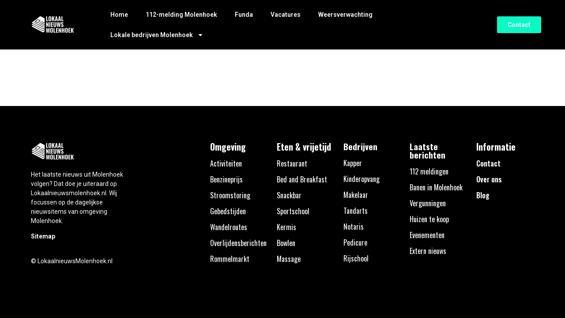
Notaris (353, 226)
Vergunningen (428, 203)
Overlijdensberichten (238, 243)
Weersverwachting (345, 14)
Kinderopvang (361, 179)
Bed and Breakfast (302, 179)
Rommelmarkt (229, 259)
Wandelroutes (228, 227)
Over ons (489, 179)
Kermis (286, 227)
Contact (488, 163)
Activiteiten (226, 163)
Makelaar (355, 194)
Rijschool (356, 258)
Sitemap (43, 236)
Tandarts (355, 210)
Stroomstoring (230, 195)
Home (119, 14)
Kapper (352, 163)
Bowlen (286, 243)
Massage (289, 259)
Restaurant (292, 163)
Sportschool (293, 211)
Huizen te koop (429, 219)
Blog (483, 195)
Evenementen (427, 235)
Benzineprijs (226, 179)
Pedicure (355, 242)
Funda (244, 14)
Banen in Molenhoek (436, 187)
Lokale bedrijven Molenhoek (156, 34)
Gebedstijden (228, 211)
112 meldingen (429, 171)
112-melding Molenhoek (181, 14)
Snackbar (289, 195)
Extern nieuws (428, 251)
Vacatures (286, 14)
